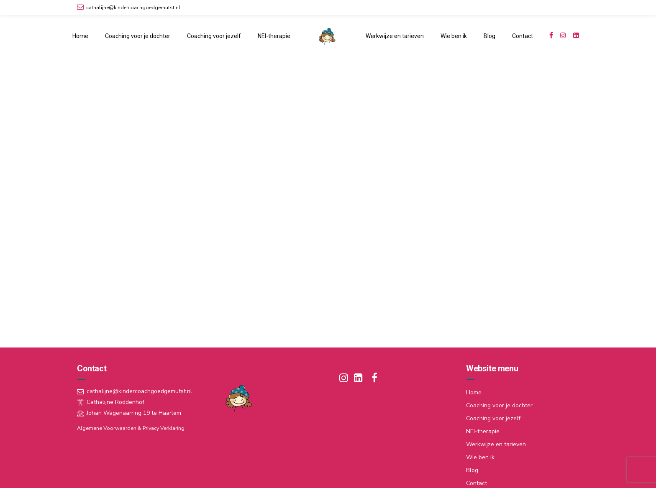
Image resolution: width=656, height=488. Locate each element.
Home (80, 36)
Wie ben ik (454, 36)
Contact (522, 36)
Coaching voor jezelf (214, 36)
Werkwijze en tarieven (395, 36)
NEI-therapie (274, 36)
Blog (489, 36)
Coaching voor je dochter (137, 36)
